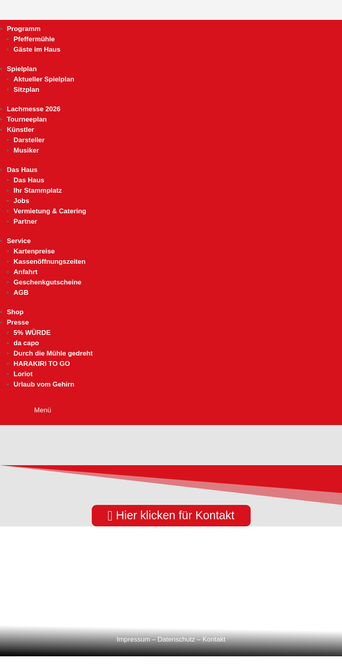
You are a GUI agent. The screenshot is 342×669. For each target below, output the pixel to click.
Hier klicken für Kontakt (175, 515)
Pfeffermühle (34, 39)
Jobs (21, 201)
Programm (24, 29)
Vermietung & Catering (50, 211)
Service (19, 241)
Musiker (26, 150)
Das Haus (22, 170)
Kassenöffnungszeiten (49, 261)
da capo (26, 343)
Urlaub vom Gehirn (44, 384)
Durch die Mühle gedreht (53, 353)
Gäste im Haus (37, 49)
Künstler (20, 129)
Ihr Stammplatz (38, 190)
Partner (25, 221)
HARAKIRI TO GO (42, 363)
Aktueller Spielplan (44, 79)
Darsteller (29, 140)
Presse (18, 322)
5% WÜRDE (32, 332)
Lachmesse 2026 (33, 109)
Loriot (23, 374)
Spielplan (22, 69)
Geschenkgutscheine (47, 282)
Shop (15, 312)
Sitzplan (26, 89)
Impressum (133, 639)
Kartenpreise (34, 251)
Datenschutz (176, 639)
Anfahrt (25, 272)
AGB (21, 292)
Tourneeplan (27, 119)
